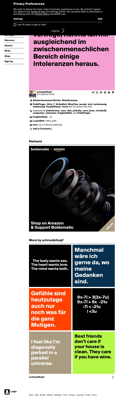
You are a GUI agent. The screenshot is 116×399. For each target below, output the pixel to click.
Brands (42, 395)
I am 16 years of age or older (31, 25)
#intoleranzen (69, 100)
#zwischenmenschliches (47, 100)
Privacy (88, 395)
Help (37, 395)
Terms (94, 395)
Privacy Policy (42, 14)
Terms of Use (38, 12)
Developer (58, 395)
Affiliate (50, 395)
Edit (100, 19)
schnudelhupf (44, 92)
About (31, 395)
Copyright (80, 395)
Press (65, 395)
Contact (72, 395)
